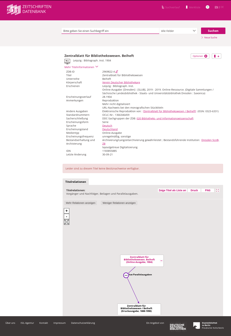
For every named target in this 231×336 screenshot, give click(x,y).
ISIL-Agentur (27, 322)
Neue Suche (209, 37)
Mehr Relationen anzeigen (80, 202)
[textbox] (110, 31)
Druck (194, 190)
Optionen (200, 56)
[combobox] (178, 31)
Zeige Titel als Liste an (172, 190)
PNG (207, 190)
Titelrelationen (75, 181)
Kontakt (43, 322)
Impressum (59, 322)
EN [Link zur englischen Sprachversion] (216, 7)
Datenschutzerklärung (83, 322)
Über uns (10, 322)
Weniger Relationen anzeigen (119, 202)
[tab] (76, 181)
